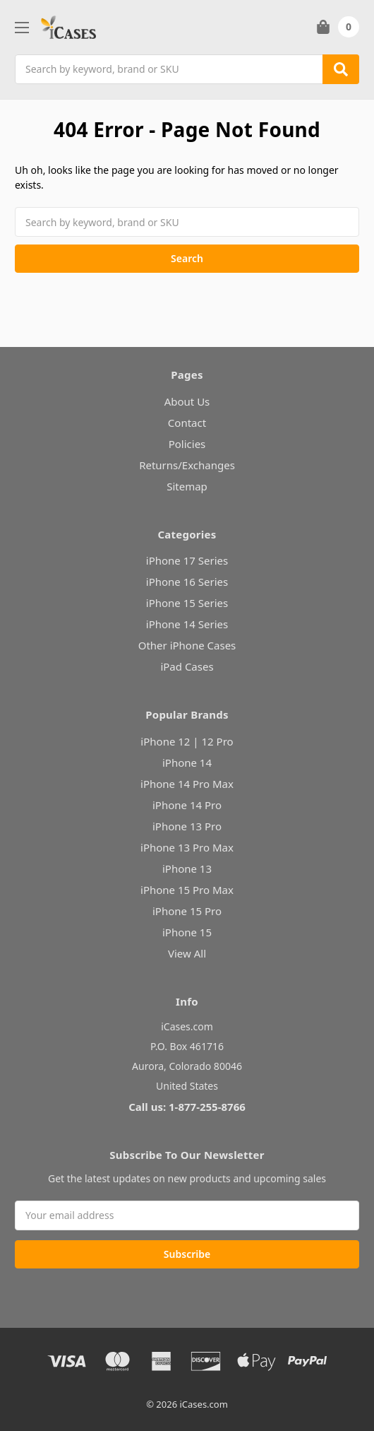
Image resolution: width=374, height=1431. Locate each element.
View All (187, 953)
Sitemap (187, 486)
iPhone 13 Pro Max (187, 847)
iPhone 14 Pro (187, 805)
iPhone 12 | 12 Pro (186, 741)
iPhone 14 (187, 762)
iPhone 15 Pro (187, 911)
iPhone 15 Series (187, 603)
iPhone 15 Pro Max (187, 890)
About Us (187, 401)
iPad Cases (186, 666)
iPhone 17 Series (187, 560)
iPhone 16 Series (187, 582)
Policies (187, 444)
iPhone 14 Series (187, 624)
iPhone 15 (187, 932)
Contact (187, 423)
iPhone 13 (187, 868)
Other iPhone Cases (187, 645)
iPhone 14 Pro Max (187, 784)
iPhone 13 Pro (187, 826)
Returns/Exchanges (187, 465)
